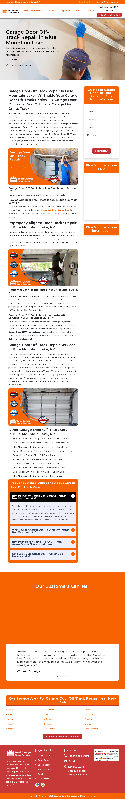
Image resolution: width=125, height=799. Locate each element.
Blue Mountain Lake (25, 18)
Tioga (48, 724)
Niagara (11, 729)
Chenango (50, 729)
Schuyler (11, 710)
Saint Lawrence (91, 729)
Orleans (11, 724)
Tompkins (89, 714)
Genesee (50, 710)
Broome (49, 719)
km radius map (101, 196)
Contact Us (89, 11)
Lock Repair (42, 765)
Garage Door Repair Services (61, 11)
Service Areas (43, 769)
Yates (10, 719)
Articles (40, 774)
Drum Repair (42, 760)
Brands (79, 11)
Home (25, 11)
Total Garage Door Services (61, 796)
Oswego (88, 719)
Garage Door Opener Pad (56, 210)
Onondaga (89, 724)
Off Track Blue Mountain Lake (53, 18)
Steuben (11, 714)
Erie (48, 714)
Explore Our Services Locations (62, 736)
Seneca (88, 710)
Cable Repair (42, 755)
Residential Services (39, 11)
